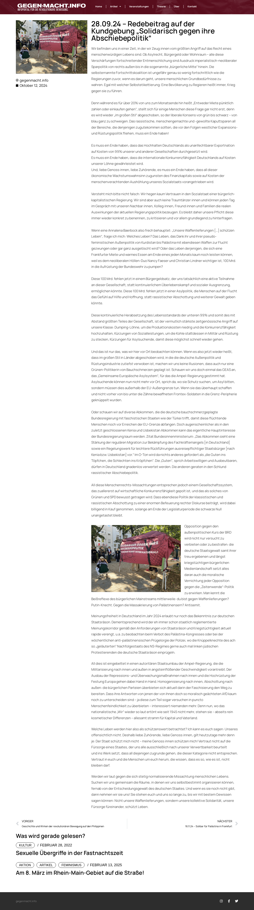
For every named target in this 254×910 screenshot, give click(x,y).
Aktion (25, 865)
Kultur (25, 845)
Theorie (161, 6)
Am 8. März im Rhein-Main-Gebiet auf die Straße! (80, 872)
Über (176, 6)
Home (98, 6)
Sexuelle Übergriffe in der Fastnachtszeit (69, 853)
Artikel (115, 6)
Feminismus (71, 865)
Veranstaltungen (139, 6)
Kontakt (192, 6)
